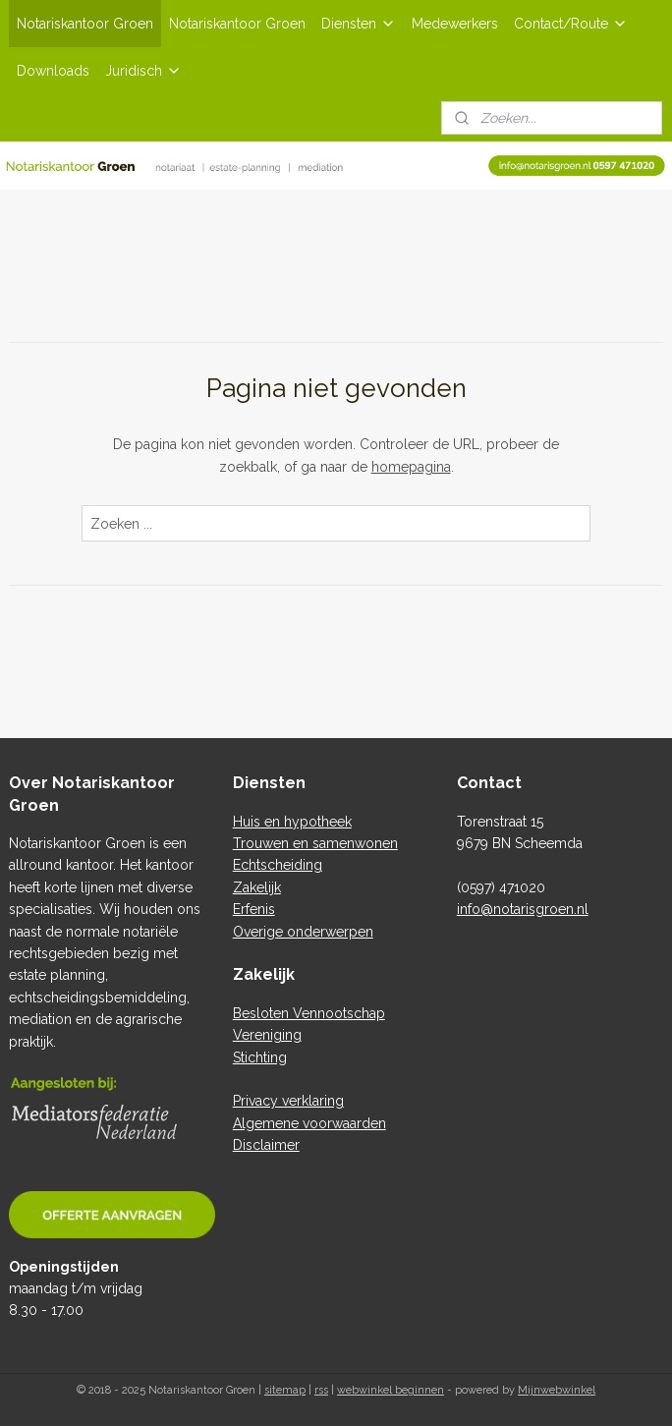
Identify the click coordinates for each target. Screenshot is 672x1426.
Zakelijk (257, 887)
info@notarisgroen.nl (522, 909)
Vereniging (267, 1035)
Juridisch (143, 71)
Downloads (53, 71)
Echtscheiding (277, 865)
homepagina (411, 467)
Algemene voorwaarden (309, 1123)
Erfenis (254, 909)
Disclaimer (266, 1145)
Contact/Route (571, 23)
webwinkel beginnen (390, 1390)
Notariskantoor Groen (85, 23)
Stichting (260, 1057)
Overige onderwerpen (303, 932)
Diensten (358, 23)
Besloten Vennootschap (309, 1013)
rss (321, 1390)
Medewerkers (455, 23)
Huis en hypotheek (292, 821)
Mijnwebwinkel (556, 1390)
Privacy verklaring (288, 1101)
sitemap (285, 1390)
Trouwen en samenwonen (315, 843)
